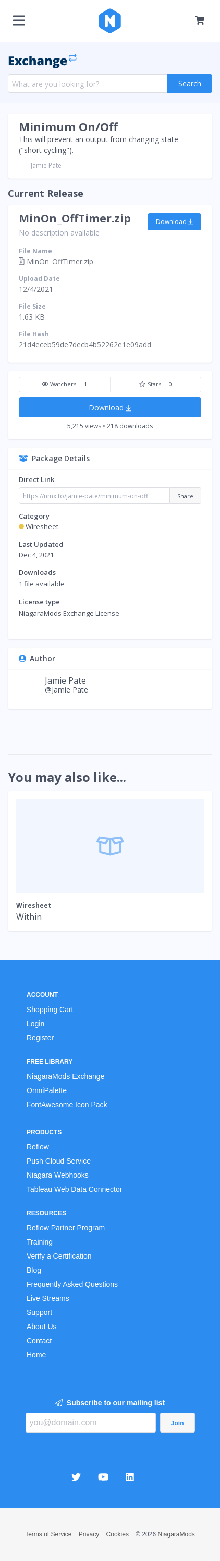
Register (40, 1038)
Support (39, 1312)
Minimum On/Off (68, 126)
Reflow (38, 1147)
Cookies (117, 1534)
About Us (42, 1326)
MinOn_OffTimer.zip (75, 218)
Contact (39, 1340)
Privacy (89, 1534)
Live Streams (48, 1298)
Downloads (37, 572)
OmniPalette (47, 1090)
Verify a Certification (59, 1256)
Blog (34, 1270)
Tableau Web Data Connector (74, 1189)
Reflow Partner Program (66, 1228)
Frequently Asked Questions (72, 1284)
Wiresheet (42, 526)
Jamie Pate (46, 165)
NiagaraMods (175, 1534)
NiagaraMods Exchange (65, 1076)
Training (40, 1242)
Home (36, 1355)
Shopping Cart (50, 1009)
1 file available (42, 584)
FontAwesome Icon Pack (67, 1104)
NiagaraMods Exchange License (69, 613)
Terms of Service (48, 1534)
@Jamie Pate (66, 690)
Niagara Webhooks (58, 1175)
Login (35, 1023)
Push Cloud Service (59, 1161)
